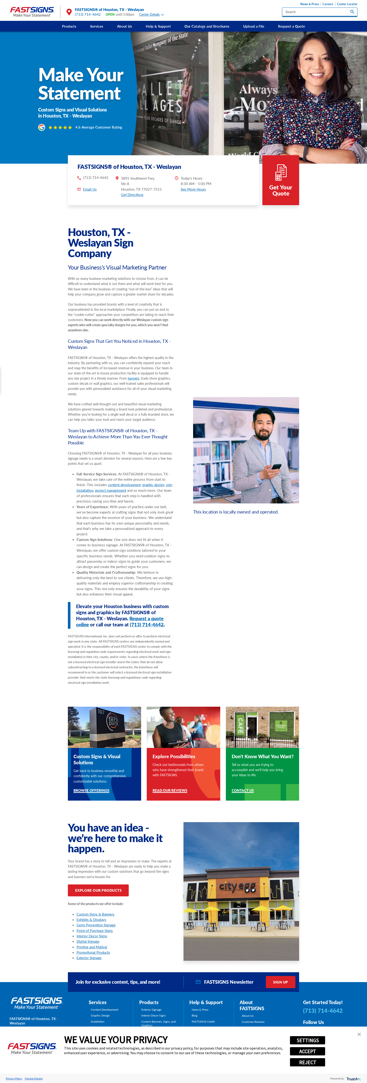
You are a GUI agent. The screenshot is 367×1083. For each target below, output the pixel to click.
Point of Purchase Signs (95, 930)
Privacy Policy (14, 1078)
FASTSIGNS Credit (203, 1021)
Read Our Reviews (170, 791)
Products (69, 26)
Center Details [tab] (151, 14)
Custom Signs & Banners (95, 914)
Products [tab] (148, 1002)
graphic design (153, 484)
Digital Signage (88, 941)
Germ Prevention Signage (96, 925)
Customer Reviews (253, 1022)
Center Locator (347, 4)
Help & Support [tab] (206, 1002)
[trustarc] (353, 1078)
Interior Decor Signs (92, 936)
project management (110, 490)
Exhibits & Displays (91, 919)
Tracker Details (34, 1078)
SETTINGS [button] (308, 1040)
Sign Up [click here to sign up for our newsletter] (280, 982)
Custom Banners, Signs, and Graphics (158, 1023)
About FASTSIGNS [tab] (252, 1005)
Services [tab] (97, 1002)
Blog (194, 1015)
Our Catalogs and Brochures (206, 26)
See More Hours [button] (193, 189)
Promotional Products (93, 952)
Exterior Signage (89, 957)
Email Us (90, 189)
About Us (124, 26)
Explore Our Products (98, 890)
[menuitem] (69, 26)
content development (124, 484)
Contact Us (243, 791)
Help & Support (158, 26)
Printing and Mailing (92, 947)
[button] (359, 1034)
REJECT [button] (307, 1062)
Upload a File (253, 26)
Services (96, 26)
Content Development (104, 1009)
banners (133, 378)
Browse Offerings (91, 791)
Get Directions (132, 194)
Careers (328, 4)
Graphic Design (100, 1015)
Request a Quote (291, 26)
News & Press (309, 4)
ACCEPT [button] (307, 1051)
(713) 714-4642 (88, 14)
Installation (97, 1021)
